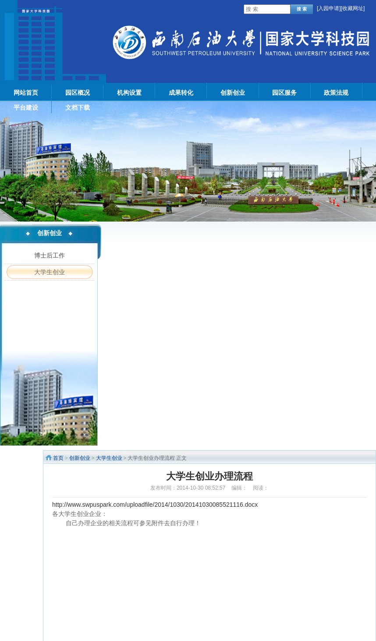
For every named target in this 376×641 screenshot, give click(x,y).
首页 (58, 458)
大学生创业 (49, 272)
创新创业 (79, 458)
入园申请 (328, 8)
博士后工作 (49, 255)
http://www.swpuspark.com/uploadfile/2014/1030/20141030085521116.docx (155, 504)
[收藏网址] (353, 8)
